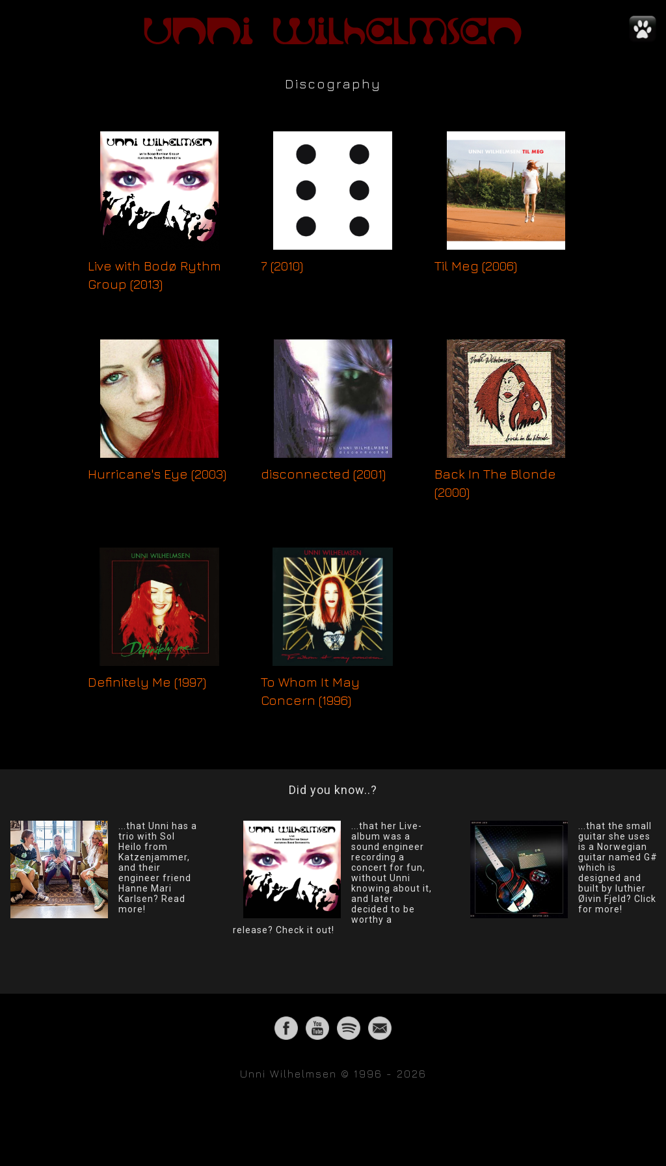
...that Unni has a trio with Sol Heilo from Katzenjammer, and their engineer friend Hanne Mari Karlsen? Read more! (157, 867)
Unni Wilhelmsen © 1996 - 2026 (333, 1074)
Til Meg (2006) (475, 265)
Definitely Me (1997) (147, 681)
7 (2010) (282, 265)
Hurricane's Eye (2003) (157, 473)
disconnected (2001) (323, 473)
